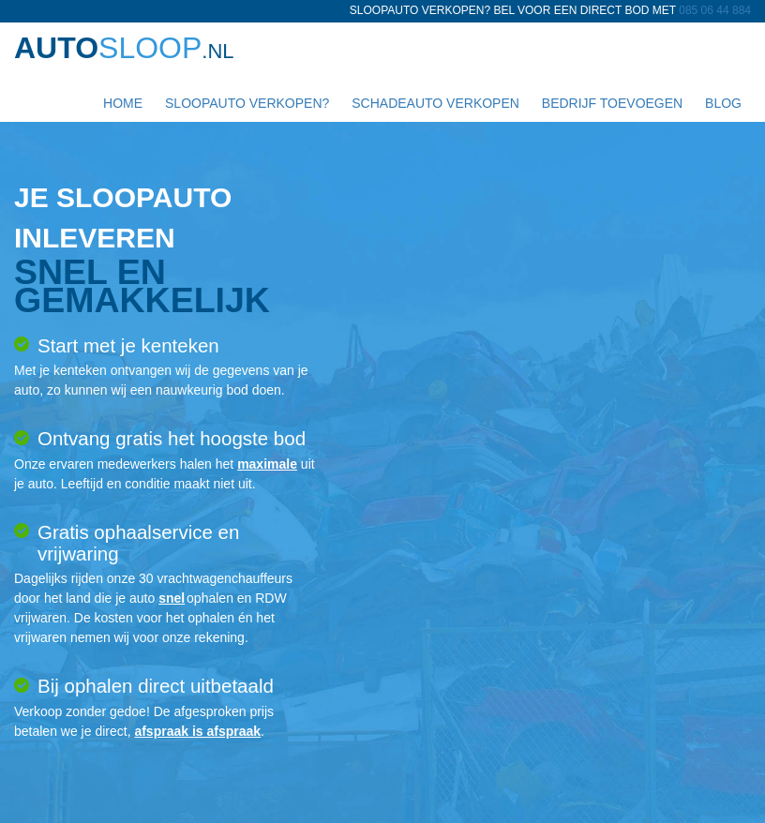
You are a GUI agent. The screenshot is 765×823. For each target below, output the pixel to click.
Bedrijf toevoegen (610, 103)
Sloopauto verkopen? (245, 103)
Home (120, 103)
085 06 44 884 (715, 10)
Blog (721, 103)
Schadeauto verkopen (433, 103)
